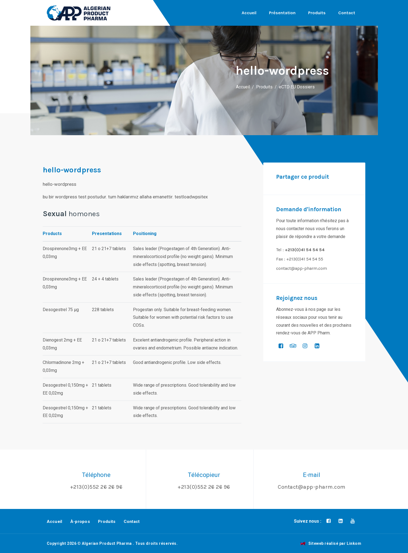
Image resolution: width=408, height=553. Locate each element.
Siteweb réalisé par (330, 543)
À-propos (80, 521)
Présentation (282, 12)
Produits (317, 12)
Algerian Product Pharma (107, 543)
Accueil (249, 12)
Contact (346, 12)
